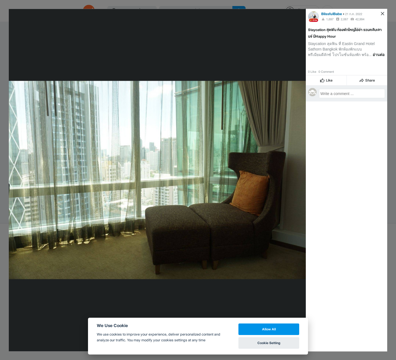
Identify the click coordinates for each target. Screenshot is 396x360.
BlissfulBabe (331, 13)
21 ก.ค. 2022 (353, 13)
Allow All (269, 329)
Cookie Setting (268, 342)
